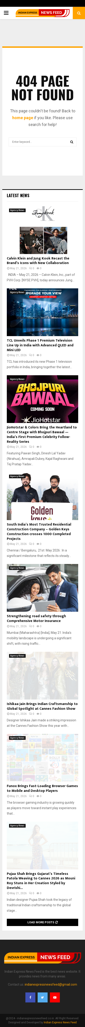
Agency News (17, 210)
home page (22, 117)
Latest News (18, 195)
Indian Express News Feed (60, 1022)
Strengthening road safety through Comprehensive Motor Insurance (36, 618)
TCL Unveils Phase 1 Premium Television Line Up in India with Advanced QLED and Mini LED (40, 345)
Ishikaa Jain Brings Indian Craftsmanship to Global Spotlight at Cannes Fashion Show (42, 706)
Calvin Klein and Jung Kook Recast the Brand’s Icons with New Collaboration (38, 260)
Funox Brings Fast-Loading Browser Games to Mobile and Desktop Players (42, 788)
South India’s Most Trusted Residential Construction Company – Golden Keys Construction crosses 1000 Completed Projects (39, 531)
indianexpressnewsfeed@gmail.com (51, 984)
